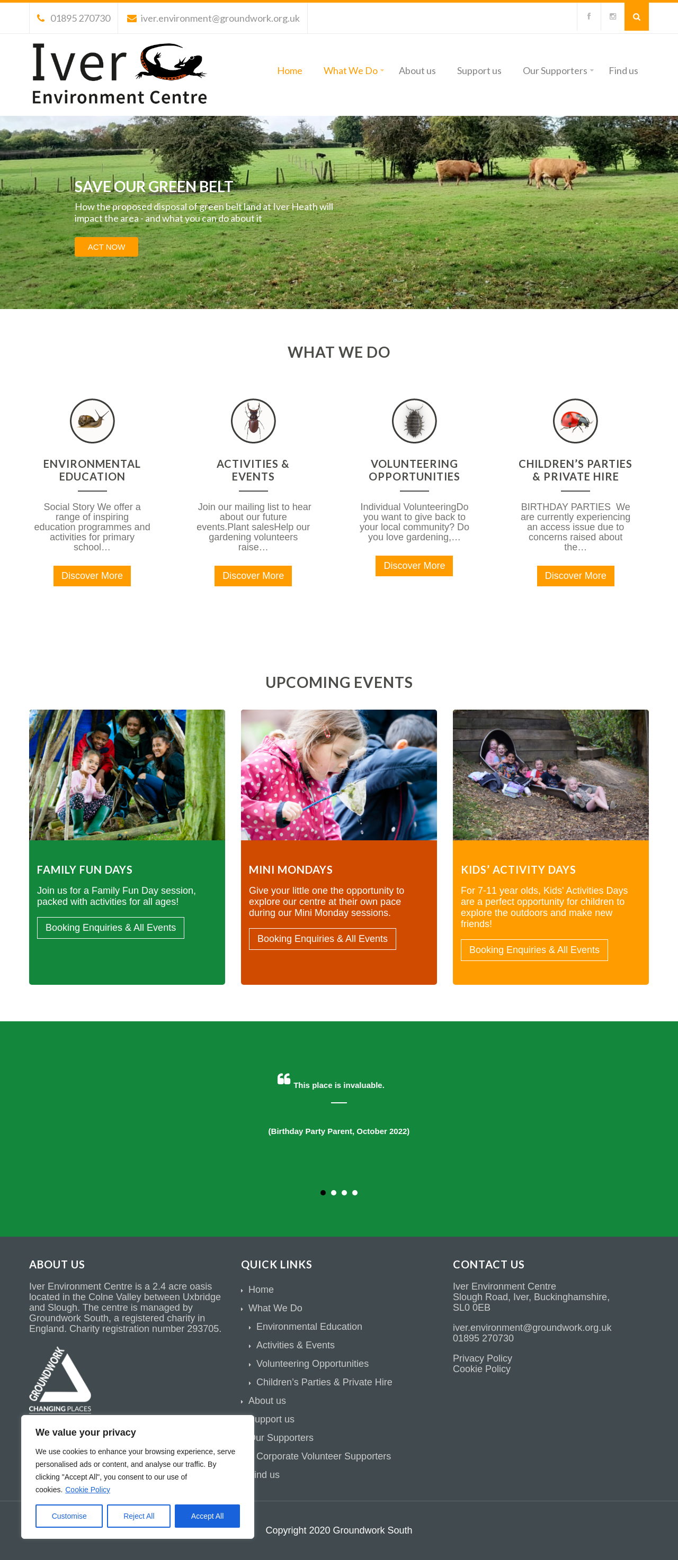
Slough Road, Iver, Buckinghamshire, (531, 1297)
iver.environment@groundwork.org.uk (213, 18)
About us (417, 70)
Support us (479, 70)
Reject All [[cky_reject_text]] (138, 1516)
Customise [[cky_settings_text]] (69, 1516)
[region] (137, 1477)
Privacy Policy (482, 1358)
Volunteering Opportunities (414, 470)
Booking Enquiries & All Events (111, 927)
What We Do (354, 70)
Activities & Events (253, 470)
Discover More (92, 575)
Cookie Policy (87, 1489)
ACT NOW (107, 246)
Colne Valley (114, 1297)
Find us (623, 70)
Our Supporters (558, 70)
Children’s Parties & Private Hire (575, 470)
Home (289, 70)
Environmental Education (92, 470)
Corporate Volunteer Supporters (323, 1456)
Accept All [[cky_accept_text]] (207, 1516)
